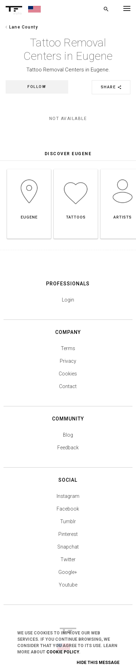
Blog (68, 435)
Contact (68, 386)
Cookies (68, 373)
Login (68, 300)
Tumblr (68, 521)
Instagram (68, 496)
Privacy (68, 361)
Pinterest (68, 534)
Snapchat (68, 547)
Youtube (68, 585)
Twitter (68, 559)
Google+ (67, 572)
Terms (68, 348)
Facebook (68, 509)
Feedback (68, 447)
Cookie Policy (62, 652)
